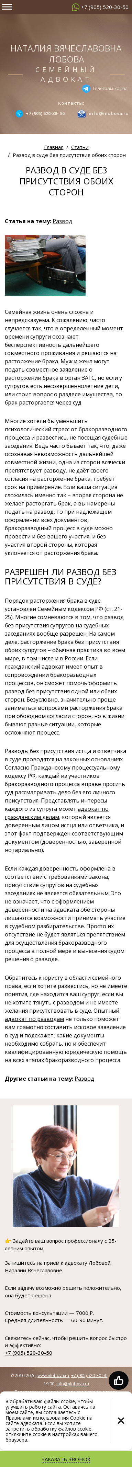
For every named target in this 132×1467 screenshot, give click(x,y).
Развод (62, 221)
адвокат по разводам (34, 1019)
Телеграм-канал (110, 88)
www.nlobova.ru (53, 1375)
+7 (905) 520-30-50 (105, 6)
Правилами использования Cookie (46, 1417)
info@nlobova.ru (72, 1384)
